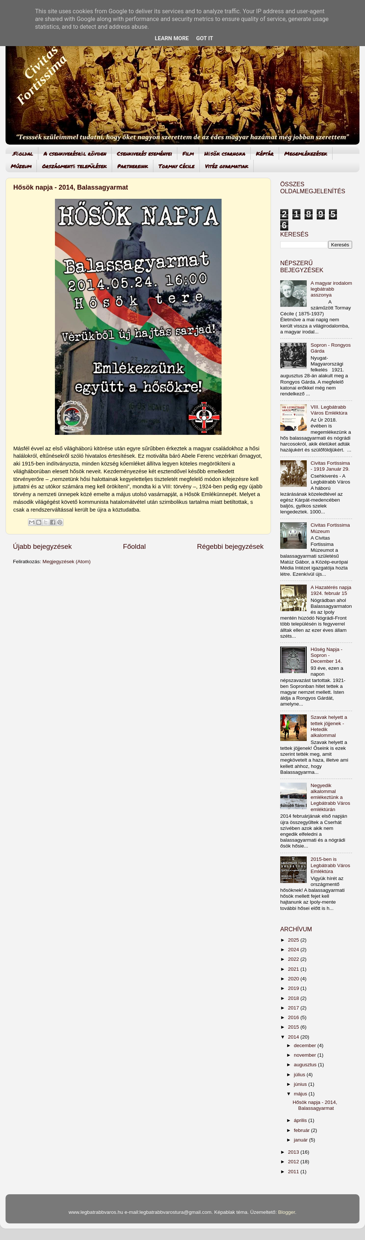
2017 (294, 1008)
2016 (294, 1017)
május (301, 1094)
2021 (294, 969)
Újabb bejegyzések (42, 546)
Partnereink (132, 166)
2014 (294, 1037)
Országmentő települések (74, 166)
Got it (204, 38)
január (301, 1140)
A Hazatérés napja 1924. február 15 (330, 590)
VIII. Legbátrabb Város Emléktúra (328, 410)
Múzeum (21, 166)
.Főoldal (22, 153)
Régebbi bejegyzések (230, 546)
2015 (294, 1027)
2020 (294, 978)
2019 (294, 988)
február (302, 1130)
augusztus (306, 1064)
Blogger (286, 1212)
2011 (294, 1171)
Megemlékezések (305, 153)
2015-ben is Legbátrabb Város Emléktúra (330, 865)
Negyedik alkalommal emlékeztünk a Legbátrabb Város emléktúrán (330, 797)
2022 (294, 959)
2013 (294, 1152)
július (300, 1074)
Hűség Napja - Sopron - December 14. (326, 655)
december (305, 1045)
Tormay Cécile (176, 166)
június (301, 1084)
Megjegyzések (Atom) (66, 561)
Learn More (172, 38)
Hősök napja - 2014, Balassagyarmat (70, 187)
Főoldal (134, 546)
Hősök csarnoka (224, 153)
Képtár (265, 153)
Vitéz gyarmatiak (226, 166)
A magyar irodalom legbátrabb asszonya (331, 289)
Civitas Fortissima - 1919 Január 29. (330, 466)
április (301, 1120)
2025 (294, 940)
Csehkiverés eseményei (144, 153)
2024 (294, 949)
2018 (294, 998)
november (305, 1055)
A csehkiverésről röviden (75, 153)
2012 (294, 1161)
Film (188, 153)
